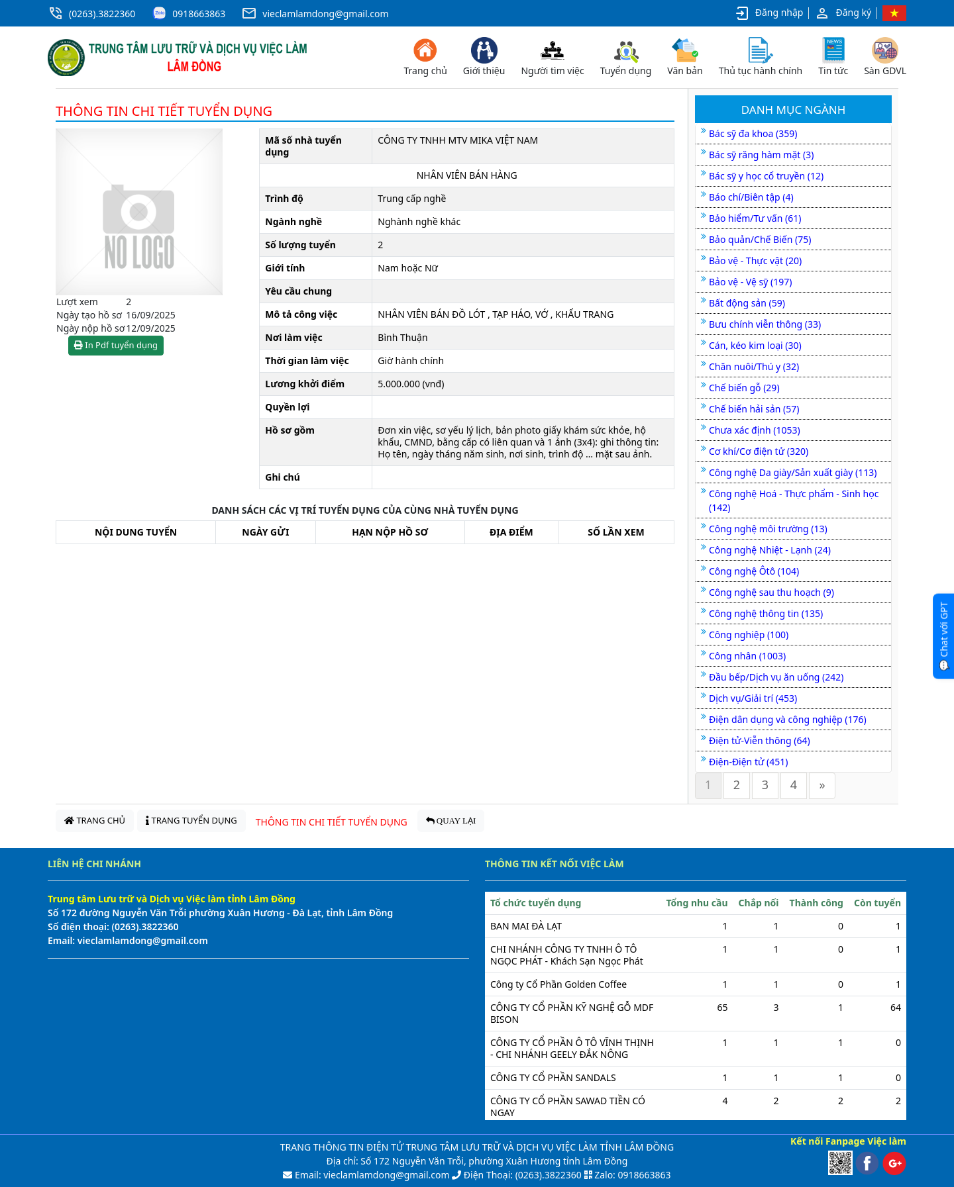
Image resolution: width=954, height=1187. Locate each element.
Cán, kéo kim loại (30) (755, 345)
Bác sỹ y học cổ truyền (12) (766, 175)
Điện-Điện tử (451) (748, 761)
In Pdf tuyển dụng (116, 345)
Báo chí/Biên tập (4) (751, 197)
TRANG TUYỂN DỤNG (191, 820)
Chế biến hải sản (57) (754, 409)
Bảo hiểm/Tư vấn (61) (755, 218)
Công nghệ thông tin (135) (766, 613)
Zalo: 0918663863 (632, 1174)
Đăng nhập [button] (769, 13)
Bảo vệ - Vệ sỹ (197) (750, 281)
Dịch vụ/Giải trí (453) (753, 698)
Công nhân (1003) (747, 655)
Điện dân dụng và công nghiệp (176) (788, 719)
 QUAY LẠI (451, 820)
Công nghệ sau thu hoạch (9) (771, 592)
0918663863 (198, 13)
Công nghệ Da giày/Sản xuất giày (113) (793, 472)
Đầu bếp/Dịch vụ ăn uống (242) (776, 677)
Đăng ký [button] (842, 13)
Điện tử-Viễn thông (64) (759, 740)
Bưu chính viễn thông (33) (765, 324)
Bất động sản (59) (747, 303)
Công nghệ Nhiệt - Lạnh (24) (770, 550)
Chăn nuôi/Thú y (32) (754, 366)
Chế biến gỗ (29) (744, 387)
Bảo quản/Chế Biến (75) (760, 239)
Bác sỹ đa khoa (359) (753, 133)
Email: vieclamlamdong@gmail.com (370, 1174)
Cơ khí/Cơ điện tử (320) (758, 451)
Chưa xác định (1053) (754, 430)
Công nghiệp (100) (748, 634)
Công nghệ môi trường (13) (768, 528)
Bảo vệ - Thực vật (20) (755, 260)
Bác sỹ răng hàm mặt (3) (761, 154)
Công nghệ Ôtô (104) (754, 571)
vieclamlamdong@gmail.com (325, 13)
